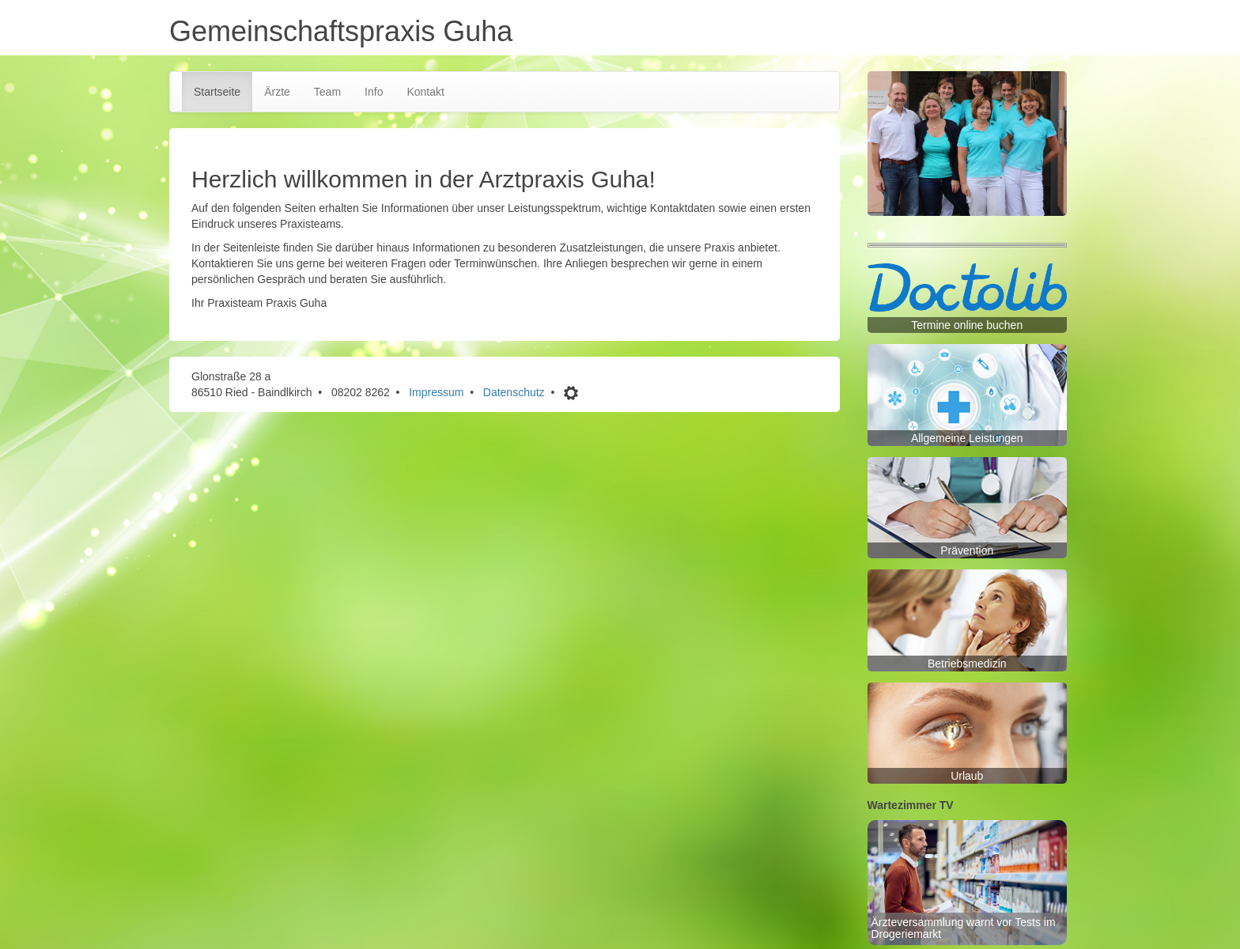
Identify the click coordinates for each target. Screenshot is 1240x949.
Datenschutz (514, 392)
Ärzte (277, 91)
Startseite (217, 91)
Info (374, 91)
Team (327, 91)
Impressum (436, 392)
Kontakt (425, 91)
